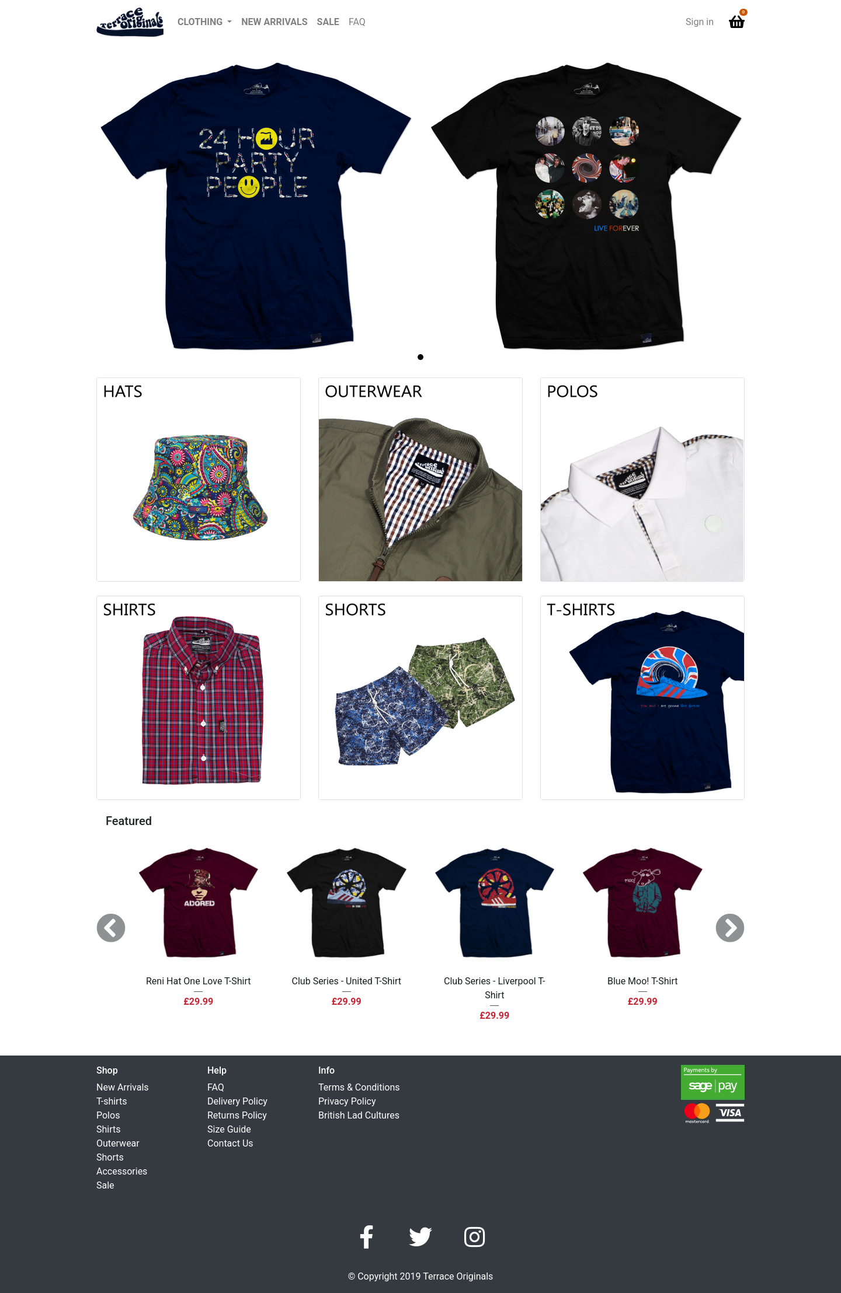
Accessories (121, 1171)
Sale (328, 21)
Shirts (108, 1129)
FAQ (357, 21)
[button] (205, 22)
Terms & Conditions (359, 1087)
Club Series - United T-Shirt (346, 981)
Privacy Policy (347, 1101)
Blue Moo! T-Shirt (642, 981)
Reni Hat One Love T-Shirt (198, 981)
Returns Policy (237, 1115)
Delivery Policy (237, 1101)
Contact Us (230, 1143)
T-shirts (111, 1101)
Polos (108, 1115)
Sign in (700, 21)
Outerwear (118, 1143)
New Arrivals (274, 21)
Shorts (110, 1157)
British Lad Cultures (358, 1115)
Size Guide (229, 1129)
